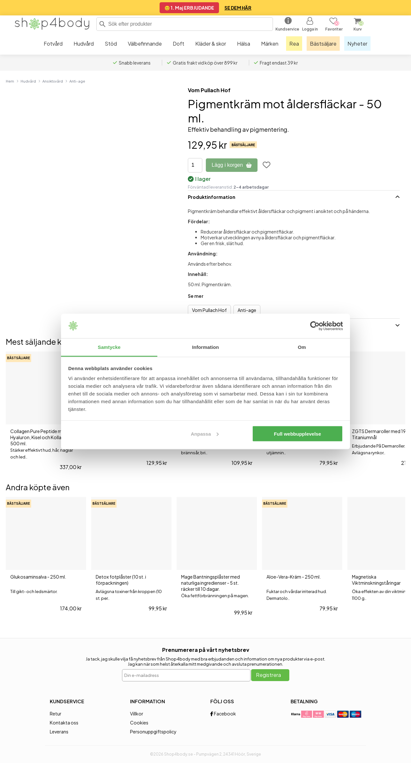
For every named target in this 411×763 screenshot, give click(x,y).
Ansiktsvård (52, 81)
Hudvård (28, 81)
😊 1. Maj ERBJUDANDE (189, 8)
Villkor (136, 713)
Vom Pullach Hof (209, 90)
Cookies (139, 722)
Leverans (59, 731)
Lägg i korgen (232, 165)
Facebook (223, 713)
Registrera (268, 674)
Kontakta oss (64, 722)
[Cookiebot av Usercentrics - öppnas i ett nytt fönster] (315, 326)
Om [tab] (302, 347)
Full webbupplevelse (297, 433)
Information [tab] (205, 347)
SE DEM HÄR (237, 8)
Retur (55, 713)
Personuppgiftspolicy (153, 731)
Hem (10, 81)
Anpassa (205, 433)
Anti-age (77, 81)
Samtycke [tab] (109, 347)
